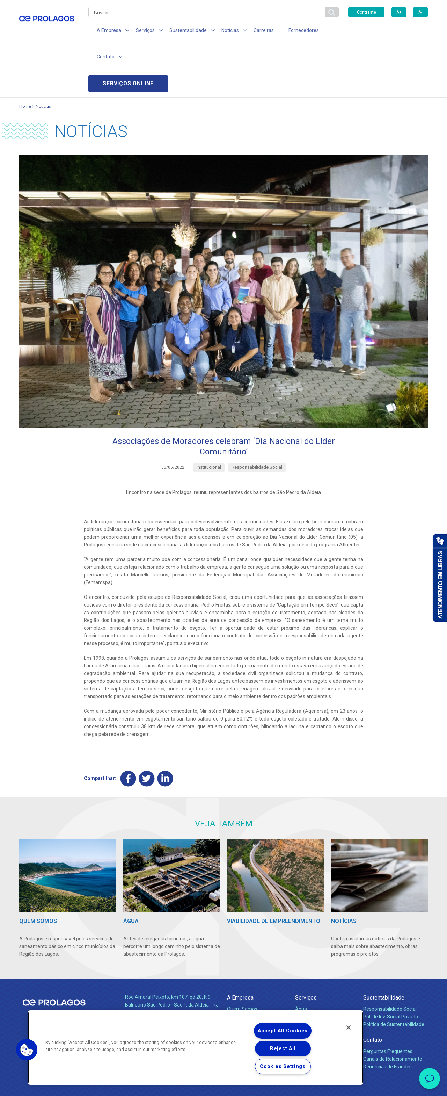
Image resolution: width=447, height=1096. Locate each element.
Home (25, 54)
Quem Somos (242, 957)
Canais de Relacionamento (392, 1007)
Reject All (282, 1049)
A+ (399, 12)
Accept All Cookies (283, 1031)
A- (420, 12)
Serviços (306, 945)
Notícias (43, 54)
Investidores (240, 972)
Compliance (240, 965)
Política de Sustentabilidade (393, 972)
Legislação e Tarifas (317, 972)
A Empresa (240, 945)
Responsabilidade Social (390, 957)
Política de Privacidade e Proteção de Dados (223, 1085)
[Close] (348, 1027)
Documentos (309, 987)
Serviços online (388, 31)
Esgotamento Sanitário (320, 965)
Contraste (366, 12)
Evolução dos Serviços (319, 980)
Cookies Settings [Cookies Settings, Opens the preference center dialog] (283, 1066)
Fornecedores (288, 31)
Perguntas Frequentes (387, 999)
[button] (27, 1050)
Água (301, 957)
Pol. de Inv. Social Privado (390, 965)
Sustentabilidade (383, 945)
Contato (372, 987)
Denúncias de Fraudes (387, 1015)
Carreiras (251, 31)
